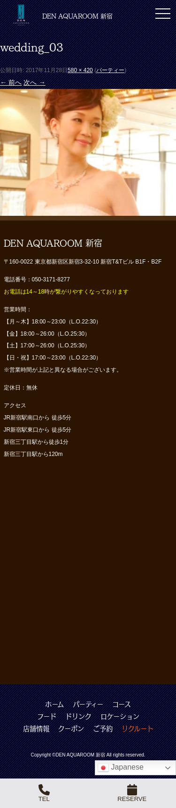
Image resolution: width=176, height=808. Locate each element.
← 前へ (11, 82)
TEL (44, 793)
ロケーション (119, 716)
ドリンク (78, 716)
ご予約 (103, 728)
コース (121, 704)
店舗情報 (36, 728)
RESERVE (131, 793)
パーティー (110, 70)
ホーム (54, 704)
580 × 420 (80, 70)
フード (46, 716)
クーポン (71, 728)
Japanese (121, 767)
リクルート (137, 728)
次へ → (34, 82)
